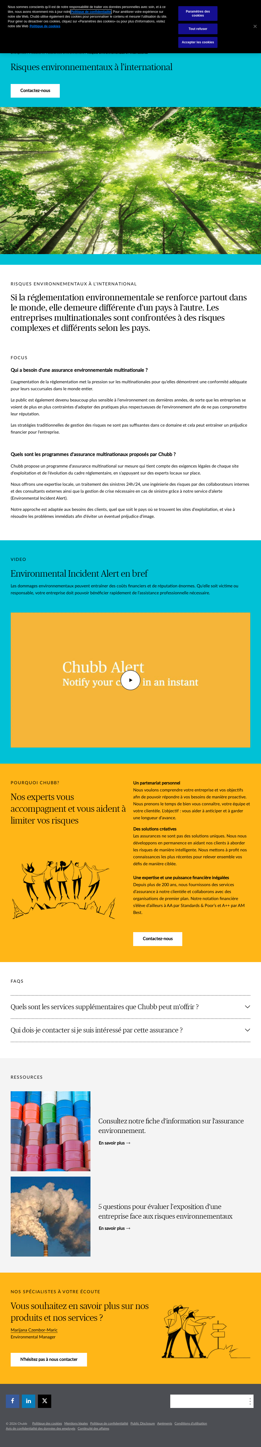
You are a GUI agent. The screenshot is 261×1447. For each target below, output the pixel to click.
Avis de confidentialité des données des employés (40, 1428)
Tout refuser (198, 29)
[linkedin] (28, 1401)
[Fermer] (255, 26)
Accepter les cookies (198, 42)
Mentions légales (76, 1423)
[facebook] (12, 1401)
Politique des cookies (47, 1423)
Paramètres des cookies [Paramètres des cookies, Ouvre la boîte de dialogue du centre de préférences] (198, 13)
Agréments (164, 1423)
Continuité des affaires (93, 1428)
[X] (44, 1401)
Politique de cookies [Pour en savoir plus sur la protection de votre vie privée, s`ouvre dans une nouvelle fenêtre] (45, 26)
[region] (130, 26)
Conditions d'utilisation (191, 1423)
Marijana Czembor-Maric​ (34, 1330)
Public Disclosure (142, 1423)
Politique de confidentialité (109, 1423)
